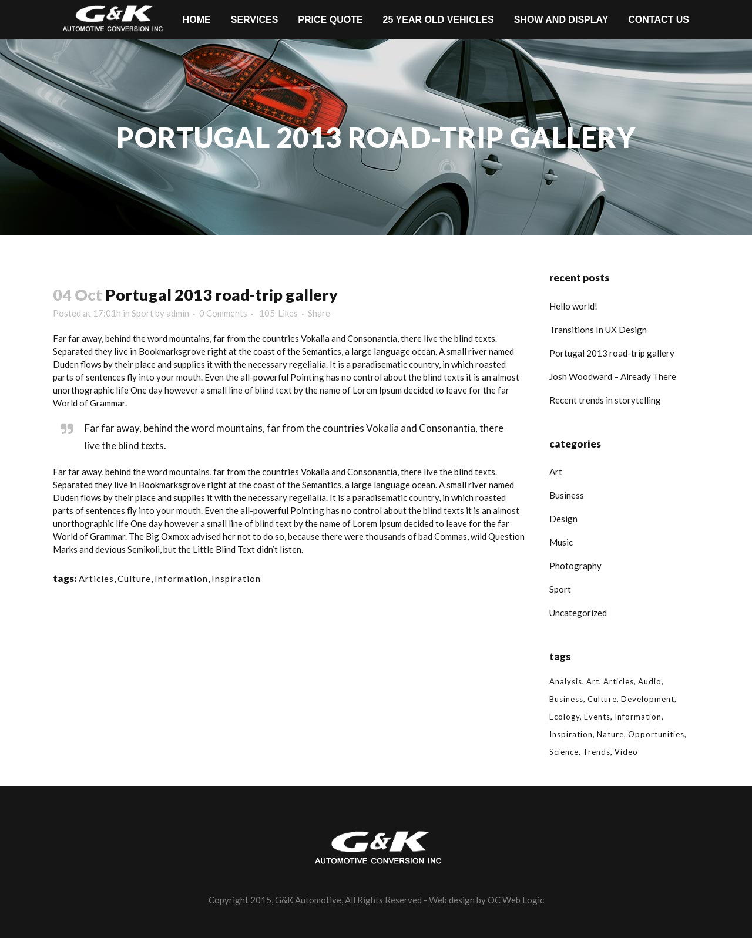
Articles (96, 578)
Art (555, 471)
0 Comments (223, 313)
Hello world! (573, 306)
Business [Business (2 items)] (566, 699)
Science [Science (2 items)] (564, 752)
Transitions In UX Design (598, 329)
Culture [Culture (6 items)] (602, 699)
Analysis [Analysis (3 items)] (565, 681)
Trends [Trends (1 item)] (596, 752)
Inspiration (236, 578)
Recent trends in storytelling (605, 400)
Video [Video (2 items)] (626, 752)
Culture (134, 578)
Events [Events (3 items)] (597, 716)
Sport (142, 313)
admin (177, 313)
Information (181, 578)
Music (561, 542)
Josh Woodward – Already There (612, 376)
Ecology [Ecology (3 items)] (564, 716)
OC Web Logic (516, 900)
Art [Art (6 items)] (592, 681)
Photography (575, 565)
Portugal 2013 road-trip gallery (611, 353)
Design (563, 518)
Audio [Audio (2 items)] (650, 681)
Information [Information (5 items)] (638, 716)
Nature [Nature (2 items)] (610, 734)
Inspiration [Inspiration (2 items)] (571, 734)
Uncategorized (578, 612)
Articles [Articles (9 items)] (618, 681)
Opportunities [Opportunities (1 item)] (656, 734)
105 (278, 313)
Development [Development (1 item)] (647, 699)
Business (566, 495)
